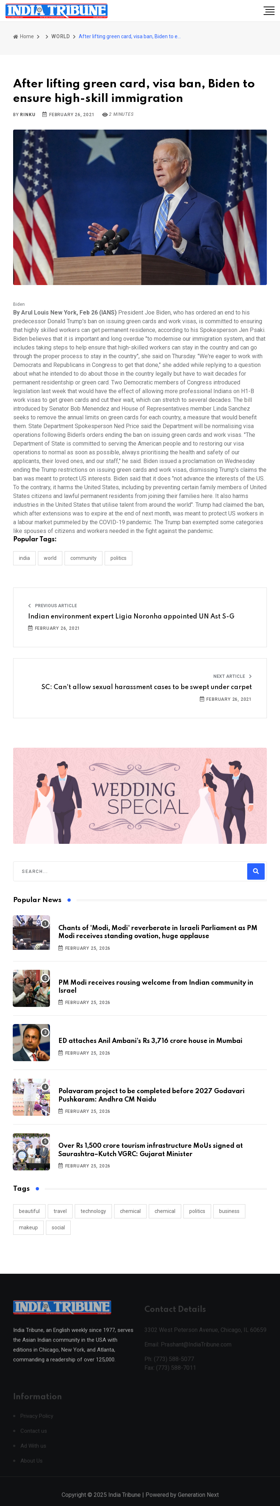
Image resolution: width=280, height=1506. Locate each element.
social (58, 1227)
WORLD (60, 36)
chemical (130, 1211)
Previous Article (52, 605)
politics (197, 1211)
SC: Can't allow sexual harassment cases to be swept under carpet (146, 687)
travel (60, 1211)
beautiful (29, 1211)
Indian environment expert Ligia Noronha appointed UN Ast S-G (131, 616)
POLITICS (118, 558)
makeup (28, 1227)
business (229, 1211)
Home (23, 36)
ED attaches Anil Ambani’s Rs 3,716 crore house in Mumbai (150, 1041)
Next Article (232, 676)
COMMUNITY (83, 558)
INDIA (24, 558)
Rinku (27, 114)
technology (93, 1211)
